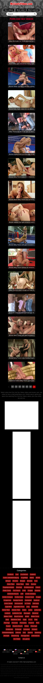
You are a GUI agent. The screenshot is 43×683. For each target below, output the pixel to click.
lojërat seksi (16, 677)
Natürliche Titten (16, 619)
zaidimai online (35, 668)
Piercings (6, 623)
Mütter (27, 616)
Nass (7, 619)
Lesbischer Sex (17, 613)
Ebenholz (19, 587)
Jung (27, 606)
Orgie (24, 619)
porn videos (8, 650)
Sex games (26, 639)
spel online (20, 666)
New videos (8, 10)
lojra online (40, 668)
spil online (25, 666)
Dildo (27, 584)
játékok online (11, 668)
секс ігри (9, 675)
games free (21, 664)
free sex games (10, 664)
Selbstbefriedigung (7, 632)
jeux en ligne (6, 666)
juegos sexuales (33, 671)
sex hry (33, 673)
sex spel (17, 673)
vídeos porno (31, 650)
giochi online (11, 666)
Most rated (21, 10)
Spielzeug (38, 632)
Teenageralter (25, 635)
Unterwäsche (35, 635)
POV (37, 623)
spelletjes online (17, 668)
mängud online (23, 668)
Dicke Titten (10, 584)
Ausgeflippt (24, 577)
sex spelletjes (37, 673)
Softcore (18, 632)
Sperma (30, 632)
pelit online (29, 666)
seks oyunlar (24, 673)
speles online (29, 668)
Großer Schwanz (30, 594)
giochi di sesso (9, 673)
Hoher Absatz (8, 603)
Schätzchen (9, 629)
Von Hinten (16, 639)
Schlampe (18, 629)
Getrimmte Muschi (13, 594)
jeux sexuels (3, 673)
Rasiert (8, 626)
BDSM (38, 577)
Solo (24, 632)
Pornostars (23, 623)
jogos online (32, 664)
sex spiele (28, 671)
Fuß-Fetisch (16, 590)
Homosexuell (18, 603)
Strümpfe (6, 635)
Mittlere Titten (8, 616)
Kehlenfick (35, 606)
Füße (24, 590)
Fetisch (38, 587)
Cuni (35, 581)
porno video (24, 653)
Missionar (35, 613)
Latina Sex (37, 610)
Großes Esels (19, 597)
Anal (17, 574)
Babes (32, 577)
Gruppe (38, 597)
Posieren (31, 623)
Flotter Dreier (7, 590)
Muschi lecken (18, 616)
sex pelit (13, 675)
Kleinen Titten (16, 610)
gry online (39, 666)
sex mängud (17, 675)
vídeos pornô (29, 669)
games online (16, 664)
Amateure (10, 574)
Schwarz (34, 629)
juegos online (37, 664)
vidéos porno (17, 652)
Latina (30, 610)
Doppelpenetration (8, 587)
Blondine (15, 581)
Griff (22, 594)
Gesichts (37, 590)
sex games (19, 671)
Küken (24, 610)
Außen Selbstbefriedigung (11, 577)
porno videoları (9, 671)
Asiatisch (32, 574)
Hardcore (36, 600)
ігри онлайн (34, 666)
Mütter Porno (35, 616)
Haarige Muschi (18, 600)
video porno (28, 652)
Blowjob (22, 581)
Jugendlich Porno (19, 606)
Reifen (27, 626)
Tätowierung (15, 635)
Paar (35, 619)
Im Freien (28, 603)
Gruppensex (7, 600)
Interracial (36, 603)
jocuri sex (29, 673)
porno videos (34, 669)
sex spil (20, 673)
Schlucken (26, 629)
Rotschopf (34, 626)
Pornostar (15, 623)
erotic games (26, 677)
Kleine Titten (6, 610)
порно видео (19, 650)
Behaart (8, 581)
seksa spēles (22, 675)
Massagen (27, 613)
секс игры (23, 671)
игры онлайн (26, 664)
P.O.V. (30, 619)
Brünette (29, 581)
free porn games (4, 664)
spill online (16, 666)
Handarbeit (28, 600)
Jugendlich (8, 606)
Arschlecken (24, 574)
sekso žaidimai (28, 675)
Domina (33, 584)
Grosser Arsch (29, 597)
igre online (9, 669)
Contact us (21, 658)
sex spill (13, 673)
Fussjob (30, 590)
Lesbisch (7, 613)
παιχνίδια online (3, 669)
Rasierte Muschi (17, 626)
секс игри (34, 675)
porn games (21, 677)
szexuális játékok (39, 675)
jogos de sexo (39, 671)
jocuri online (5, 668)
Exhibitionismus (28, 587)
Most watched (33, 10)
